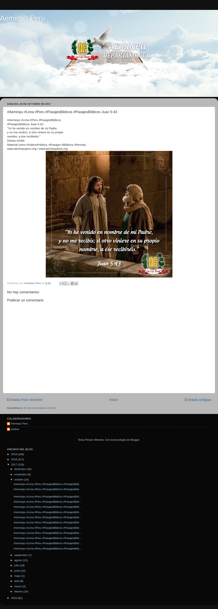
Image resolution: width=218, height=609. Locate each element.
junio (17, 570)
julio (17, 565)
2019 (14, 454)
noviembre (21, 474)
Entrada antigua (198, 400)
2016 (14, 598)
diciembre (20, 469)
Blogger (135, 439)
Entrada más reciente (25, 400)
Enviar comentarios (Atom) (40, 407)
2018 (14, 459)
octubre (19, 479)
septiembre (21, 555)
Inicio (113, 400)
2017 (14, 464)
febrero (19, 591)
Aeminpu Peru (22, 18)
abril (17, 581)
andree (15, 429)
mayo (18, 575)
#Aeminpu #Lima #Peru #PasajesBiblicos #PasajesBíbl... (47, 484)
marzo (18, 586)
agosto (18, 560)
